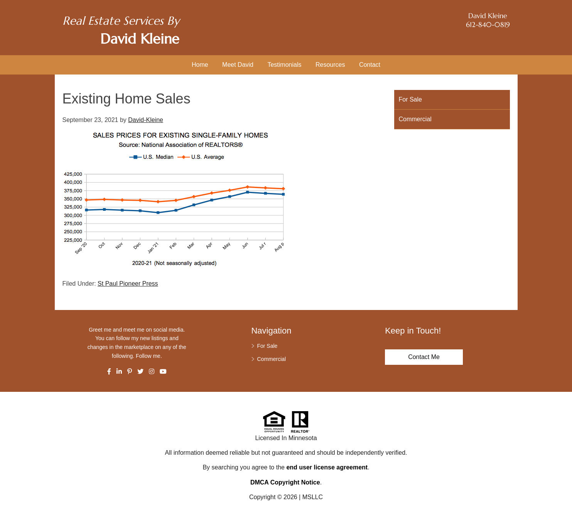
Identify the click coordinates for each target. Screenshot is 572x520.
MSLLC (312, 497)
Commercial (415, 119)
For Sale (410, 99)
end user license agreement (327, 467)
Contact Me (424, 357)
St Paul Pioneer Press (128, 283)
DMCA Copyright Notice (285, 482)
